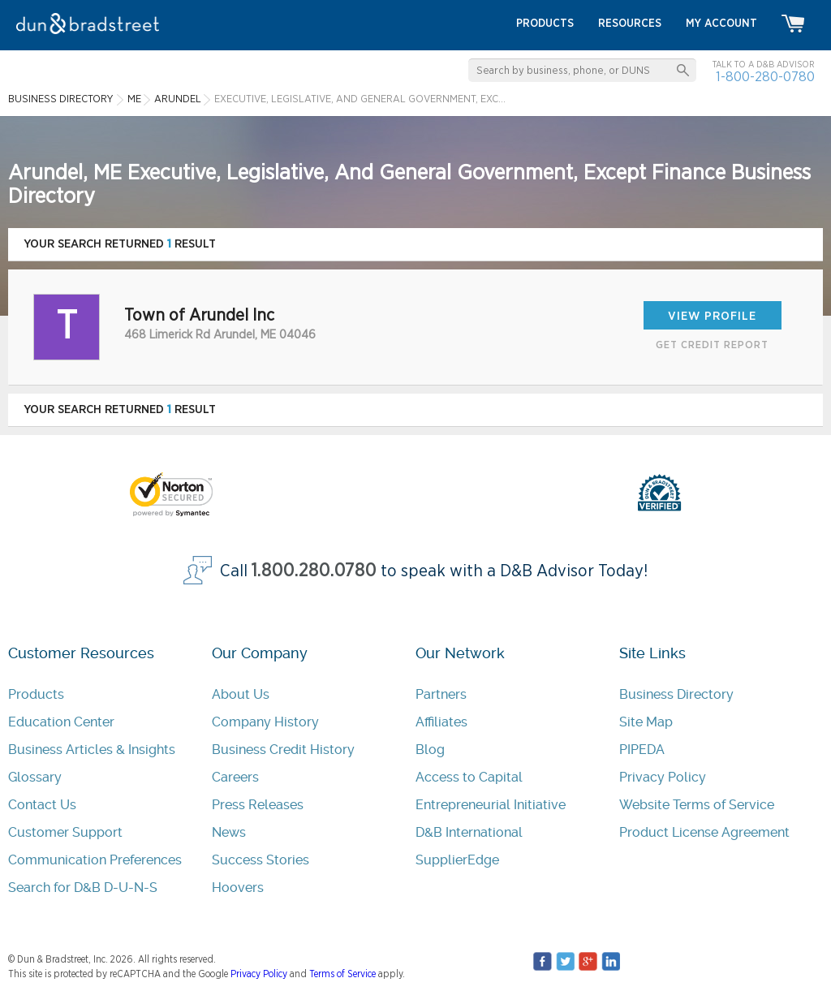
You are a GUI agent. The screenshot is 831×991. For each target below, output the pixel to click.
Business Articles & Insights (91, 749)
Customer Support (65, 832)
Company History (265, 722)
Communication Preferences (95, 860)
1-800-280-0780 (765, 77)
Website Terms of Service (696, 804)
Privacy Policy (662, 777)
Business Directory (676, 694)
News (229, 832)
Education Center (61, 722)
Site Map (646, 722)
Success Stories (260, 860)
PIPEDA (642, 749)
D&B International (469, 832)
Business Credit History (283, 749)
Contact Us (42, 804)
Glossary (35, 777)
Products (36, 694)
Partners (441, 694)
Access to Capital (469, 777)
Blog (430, 749)
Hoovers (238, 887)
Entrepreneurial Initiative (491, 804)
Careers (235, 777)
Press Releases (258, 804)
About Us (240, 694)
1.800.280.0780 (314, 571)
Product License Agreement (704, 832)
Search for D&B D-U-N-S (82, 887)
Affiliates (441, 722)
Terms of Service (342, 974)
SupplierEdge (457, 860)
